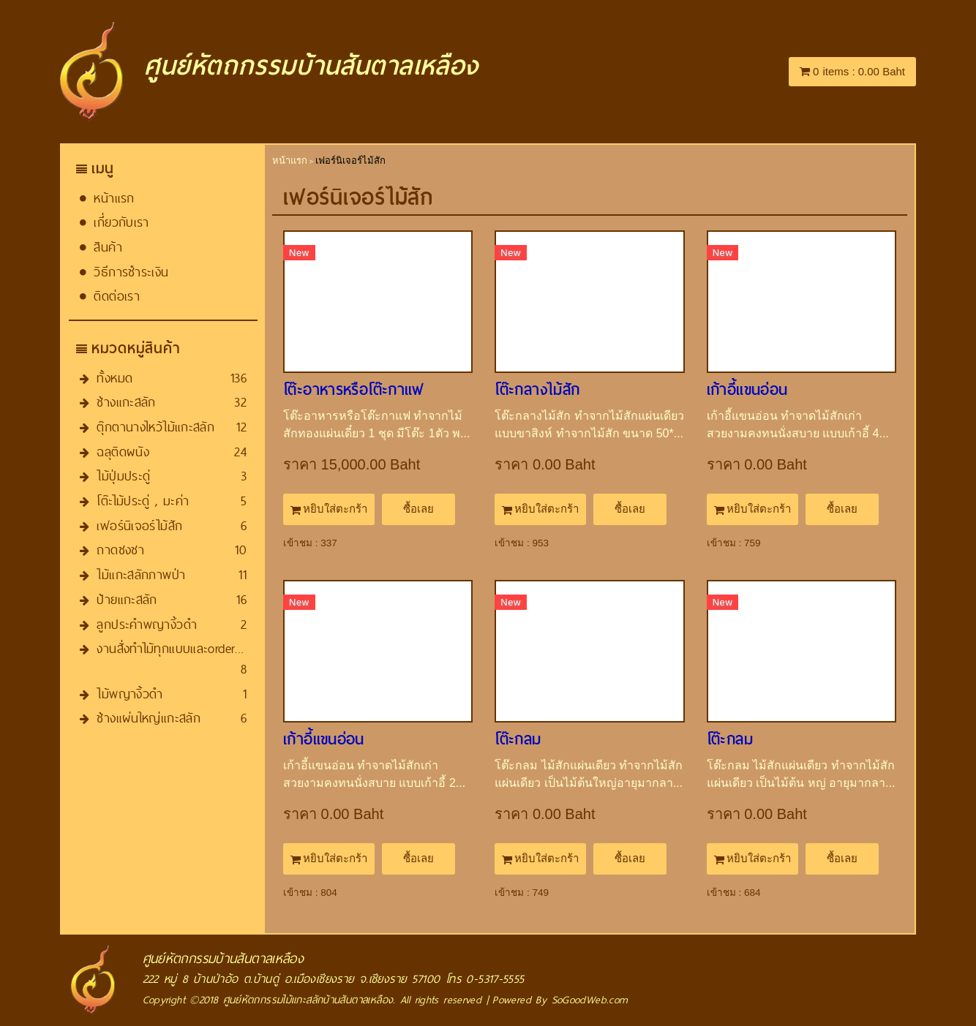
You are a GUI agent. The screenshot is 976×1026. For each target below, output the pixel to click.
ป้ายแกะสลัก (127, 599)
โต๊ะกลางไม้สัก (537, 389)
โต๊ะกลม (518, 739)
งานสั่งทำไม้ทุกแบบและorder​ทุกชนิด (184, 648)
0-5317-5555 (495, 979)
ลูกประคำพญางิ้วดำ (147, 624)
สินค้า (108, 246)
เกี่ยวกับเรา (121, 222)
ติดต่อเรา (117, 295)
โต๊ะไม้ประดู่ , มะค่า (143, 500)
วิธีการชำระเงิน (131, 271)
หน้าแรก (114, 197)
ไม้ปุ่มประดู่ (123, 475)
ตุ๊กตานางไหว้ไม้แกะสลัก (155, 426)
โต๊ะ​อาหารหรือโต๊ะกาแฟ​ (353, 389)
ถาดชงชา (120, 549)
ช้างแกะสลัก (126, 401)
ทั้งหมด (114, 377)
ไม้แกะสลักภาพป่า (141, 574)
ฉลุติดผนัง (123, 451)
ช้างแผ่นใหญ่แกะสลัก (148, 717)
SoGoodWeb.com (590, 999)
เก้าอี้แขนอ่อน (747, 389)
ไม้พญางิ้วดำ (129, 693)
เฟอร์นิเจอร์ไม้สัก (139, 525)
